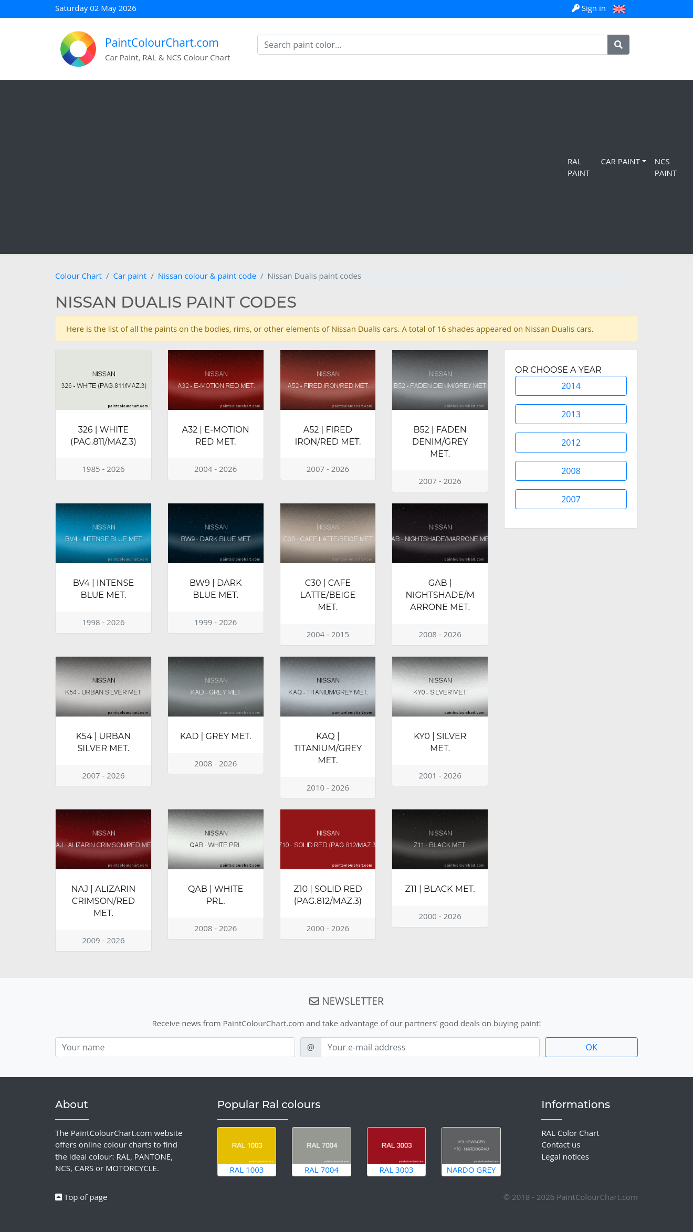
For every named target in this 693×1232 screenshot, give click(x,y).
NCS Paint (666, 167)
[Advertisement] (285, 166)
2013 (571, 414)
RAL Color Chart (570, 1133)
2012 (571, 442)
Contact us (560, 1144)
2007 (571, 499)
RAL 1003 (247, 1151)
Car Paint (620, 161)
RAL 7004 (321, 1151)
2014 (571, 386)
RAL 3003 (397, 1151)
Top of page (81, 1197)
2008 (571, 471)
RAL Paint (579, 167)
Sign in (590, 8)
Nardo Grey (471, 1151)
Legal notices (565, 1156)
